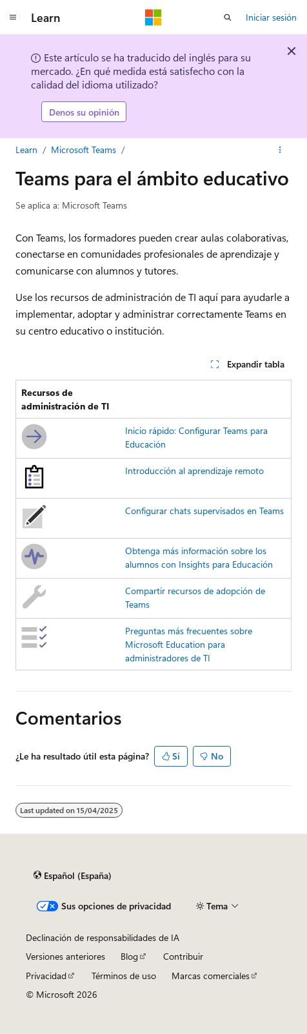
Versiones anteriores (65, 956)
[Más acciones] (280, 150)
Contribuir (183, 956)
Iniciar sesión (271, 17)
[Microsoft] (153, 17)
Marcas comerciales (211, 975)
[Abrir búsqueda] (228, 17)
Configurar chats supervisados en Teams (204, 510)
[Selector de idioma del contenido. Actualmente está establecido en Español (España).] (72, 875)
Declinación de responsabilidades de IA (102, 937)
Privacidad (46, 975)
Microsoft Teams (83, 149)
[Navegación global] (13, 17)
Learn (26, 149)
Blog (129, 956)
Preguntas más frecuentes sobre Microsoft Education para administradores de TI (188, 644)
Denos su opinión (84, 112)
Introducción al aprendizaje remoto (194, 470)
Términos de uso (124, 975)
